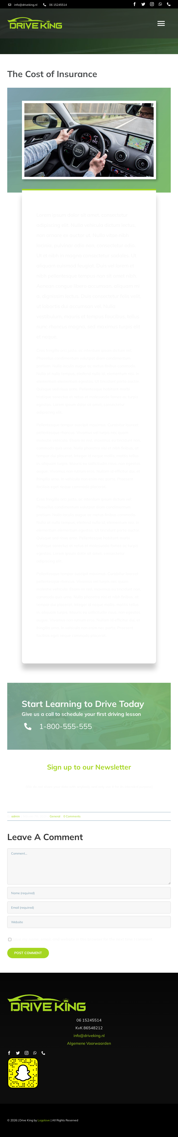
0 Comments (72, 816)
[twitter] (143, 4)
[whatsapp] (160, 4)
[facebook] (135, 4)
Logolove (44, 1120)
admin (15, 816)
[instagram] (152, 4)
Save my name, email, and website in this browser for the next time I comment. (82, 939)
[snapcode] (23, 1059)
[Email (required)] (89, 907)
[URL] (89, 922)
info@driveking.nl (25, 5)
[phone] (169, 4)
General (55, 816)
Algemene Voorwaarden (89, 1043)
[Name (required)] (89, 893)
